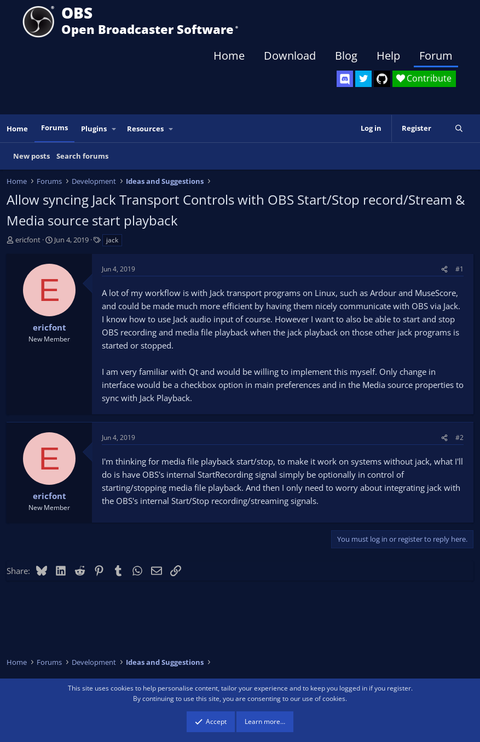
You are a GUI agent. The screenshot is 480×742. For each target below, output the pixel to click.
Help (388, 55)
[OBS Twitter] (363, 79)
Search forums (82, 156)
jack (112, 240)
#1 (459, 269)
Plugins (94, 129)
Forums (54, 127)
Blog (346, 55)
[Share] (444, 269)
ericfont (28, 240)
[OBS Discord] (345, 79)
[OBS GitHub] (382, 79)
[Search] (458, 128)
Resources (145, 129)
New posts (31, 156)
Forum (436, 55)
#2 (459, 437)
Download (290, 55)
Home (229, 55)
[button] (114, 128)
